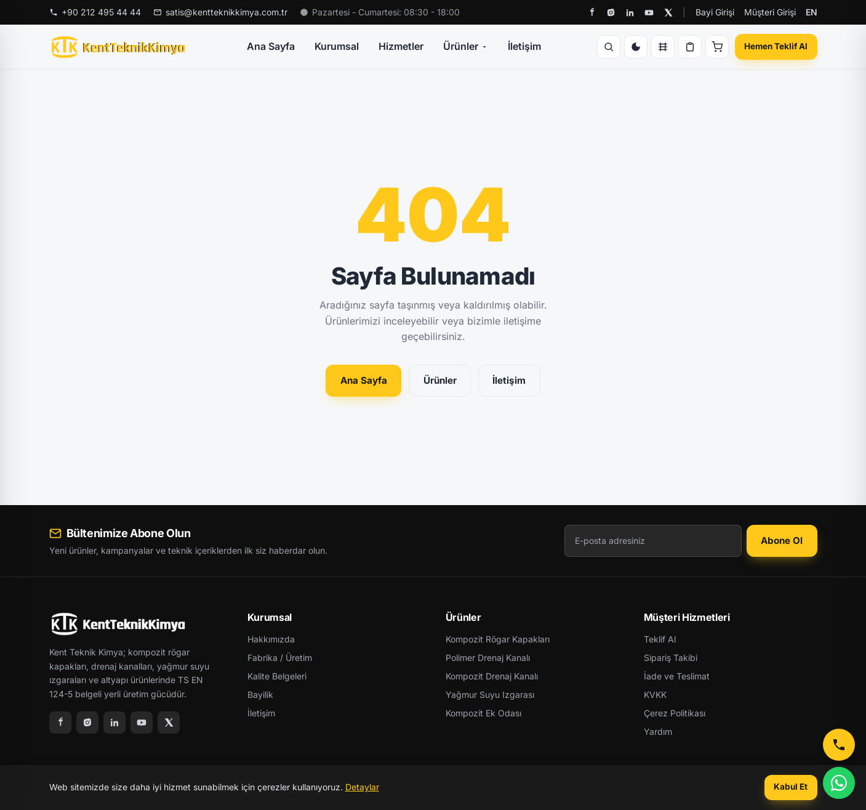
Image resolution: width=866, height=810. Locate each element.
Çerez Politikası (674, 713)
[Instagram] (610, 12)
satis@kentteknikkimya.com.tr (220, 12)
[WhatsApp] (839, 783)
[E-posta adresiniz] (653, 541)
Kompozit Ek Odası (483, 713)
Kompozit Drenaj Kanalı (492, 676)
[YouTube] (649, 12)
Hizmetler (401, 46)
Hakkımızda (271, 639)
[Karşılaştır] (663, 47)
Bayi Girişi (715, 12)
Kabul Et (791, 787)
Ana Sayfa (271, 46)
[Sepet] (717, 47)
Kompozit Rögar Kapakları (498, 639)
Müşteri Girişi (770, 12)
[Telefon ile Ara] (839, 745)
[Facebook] (591, 12)
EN (811, 12)
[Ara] (608, 47)
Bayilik (260, 694)
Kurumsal (337, 46)
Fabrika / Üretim (279, 657)
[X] (668, 12)
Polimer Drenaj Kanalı (488, 657)
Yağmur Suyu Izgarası (490, 694)
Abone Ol (782, 540)
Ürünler (465, 46)
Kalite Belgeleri (277, 676)
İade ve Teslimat (677, 676)
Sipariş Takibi (670, 657)
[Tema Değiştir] (635, 47)
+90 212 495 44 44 (95, 12)
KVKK (655, 694)
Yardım (658, 731)
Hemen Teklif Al (776, 46)
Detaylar (362, 787)
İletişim (524, 46)
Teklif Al (660, 639)
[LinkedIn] (630, 12)
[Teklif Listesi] (690, 47)
